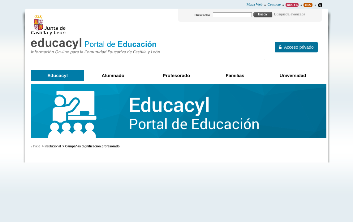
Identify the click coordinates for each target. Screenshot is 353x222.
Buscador (202, 15)
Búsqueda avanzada (289, 14)
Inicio (36, 146)
